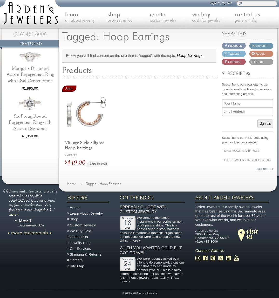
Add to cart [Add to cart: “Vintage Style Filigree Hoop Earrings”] (98, 164)
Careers (76, 260)
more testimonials (29, 233)
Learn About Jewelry (86, 213)
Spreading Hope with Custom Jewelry (143, 209)
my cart (227, 3)
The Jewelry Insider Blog (247, 160)
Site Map (77, 266)
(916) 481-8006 (30, 34)
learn (86, 17)
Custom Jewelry (83, 225)
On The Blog (137, 197)
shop (129, 17)
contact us (256, 17)
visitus (252, 234)
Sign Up (265, 123)
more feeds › (264, 169)
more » (14, 214)
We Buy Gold (80, 231)
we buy (213, 17)
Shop (74, 219)
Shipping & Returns (85, 254)
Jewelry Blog (80, 243)
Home (75, 207)
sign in (214, 3)
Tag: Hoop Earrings (241, 150)
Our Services (80, 248)
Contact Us (79, 237)
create (171, 17)
